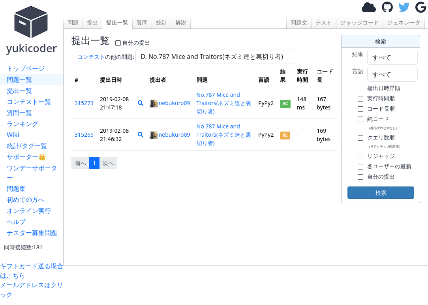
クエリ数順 (384, 141)
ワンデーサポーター (32, 173)
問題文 (299, 22)
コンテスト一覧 (29, 101)
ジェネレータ (403, 22)
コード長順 (381, 108)
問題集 (16, 188)
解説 (180, 22)
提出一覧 (19, 90)
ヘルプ (16, 221)
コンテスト (91, 56)
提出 (92, 22)
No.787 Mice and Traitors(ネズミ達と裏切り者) (224, 103)
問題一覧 (19, 79)
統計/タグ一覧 (27, 145)
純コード (383, 122)
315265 (84, 134)
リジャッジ (381, 156)
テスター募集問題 (32, 232)
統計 (161, 22)
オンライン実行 (29, 210)
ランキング (22, 123)
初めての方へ (26, 199)
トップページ (26, 68)
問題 (73, 22)
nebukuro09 (170, 103)
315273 (84, 103)
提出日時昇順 (383, 88)
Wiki (13, 134)
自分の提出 (136, 42)
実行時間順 (381, 98)
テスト (323, 22)
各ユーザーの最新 (389, 166)
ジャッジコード (359, 22)
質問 (142, 22)
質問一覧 (19, 112)
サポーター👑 (26, 156)
